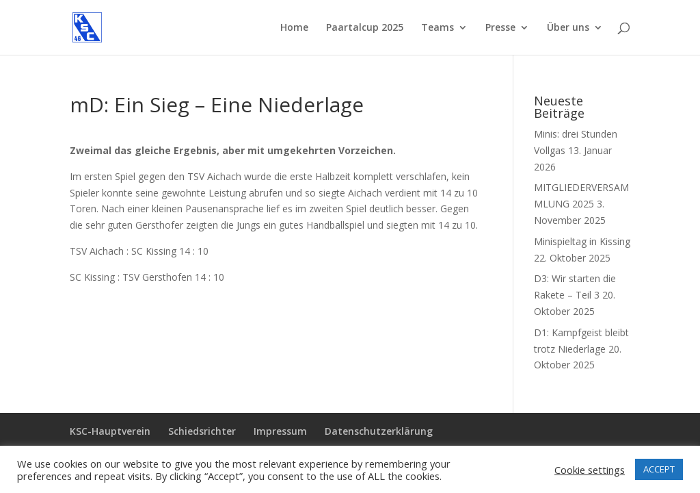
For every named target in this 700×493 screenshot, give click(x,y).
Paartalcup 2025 (364, 28)
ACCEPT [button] (659, 469)
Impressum (280, 431)
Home (294, 28)
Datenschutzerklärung (379, 431)
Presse (500, 28)
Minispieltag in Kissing (582, 241)
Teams (437, 28)
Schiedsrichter (202, 431)
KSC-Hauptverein (110, 431)
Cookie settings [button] (589, 470)
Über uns (568, 28)
